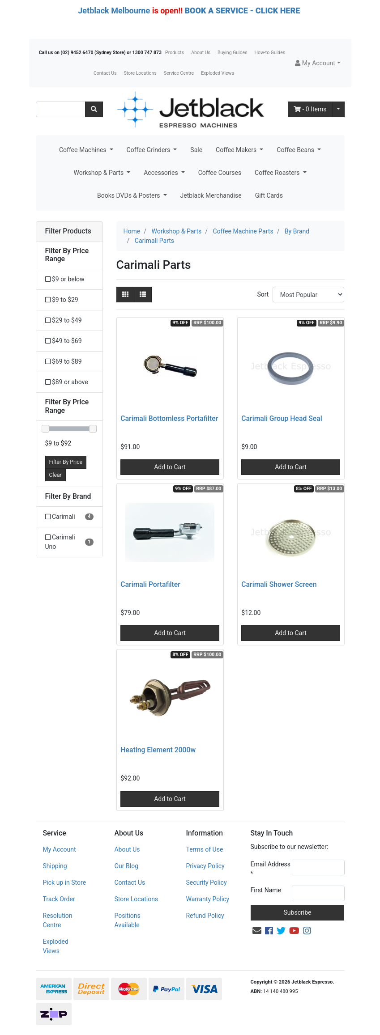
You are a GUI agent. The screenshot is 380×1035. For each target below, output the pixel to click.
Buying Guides (233, 52)
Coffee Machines (83, 149)
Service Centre (179, 73)
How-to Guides (270, 52)
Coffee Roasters (278, 172)
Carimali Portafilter (150, 584)
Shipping (55, 866)
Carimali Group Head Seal (281, 418)
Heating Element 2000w (158, 750)
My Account (59, 849)
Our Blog (126, 866)
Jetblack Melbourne (114, 10)
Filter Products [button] (68, 231)
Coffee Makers (237, 149)
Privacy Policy (205, 866)
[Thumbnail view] (125, 294)
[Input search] (60, 109)
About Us (200, 52)
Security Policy (206, 882)
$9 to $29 (61, 299)
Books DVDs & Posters (129, 195)
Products (174, 52)
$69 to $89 (63, 361)
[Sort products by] (309, 294)
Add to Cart (170, 467)
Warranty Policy (207, 899)
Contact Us (105, 73)
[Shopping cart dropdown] (338, 109)
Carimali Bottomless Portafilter (169, 418)
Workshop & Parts (99, 172)
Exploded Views (217, 73)
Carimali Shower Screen (278, 584)
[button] (317, 63)
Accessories (161, 172)
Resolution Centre (58, 920)
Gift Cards (269, 195)
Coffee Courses (219, 172)
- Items (310, 109)
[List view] (143, 294)
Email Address (271, 869)
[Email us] (256, 930)
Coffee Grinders (149, 149)
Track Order (59, 899)
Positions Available (127, 920)
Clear (55, 475)
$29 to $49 (63, 320)
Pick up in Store (64, 882)
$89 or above (66, 382)
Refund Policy (205, 915)
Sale (196, 149)
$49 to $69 (63, 340)
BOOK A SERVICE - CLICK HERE (242, 10)
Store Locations (140, 73)
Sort (263, 294)
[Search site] (94, 109)
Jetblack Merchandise (211, 195)
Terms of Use (204, 849)
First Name (266, 890)
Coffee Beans (296, 149)
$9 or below (65, 279)
